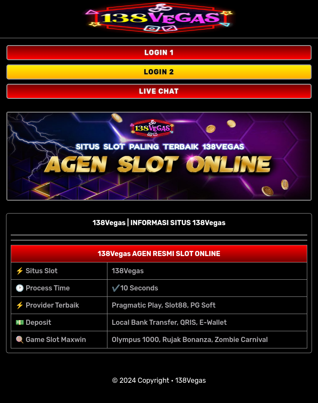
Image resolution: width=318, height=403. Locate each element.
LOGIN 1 (159, 53)
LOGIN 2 (159, 72)
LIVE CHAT (159, 91)
